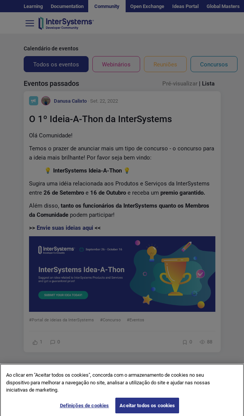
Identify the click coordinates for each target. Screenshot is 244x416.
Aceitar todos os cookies (147, 408)
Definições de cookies (84, 408)
